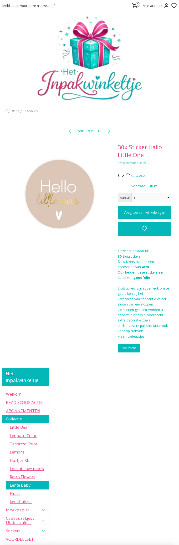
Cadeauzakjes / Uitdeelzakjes (25, 273)
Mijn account (156, 6)
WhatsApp (26, 440)
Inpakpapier (25, 262)
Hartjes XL (19, 212)
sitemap (108, 536)
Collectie (25, 171)
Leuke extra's (25, 342)
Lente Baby (20, 237)
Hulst (15, 246)
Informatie (25, 350)
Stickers (25, 283)
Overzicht (147, 398)
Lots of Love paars (27, 221)
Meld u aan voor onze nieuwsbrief (28, 5)
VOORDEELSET (20, 291)
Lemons (17, 204)
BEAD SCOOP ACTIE (24, 155)
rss (118, 536)
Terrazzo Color (23, 196)
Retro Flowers (22, 229)
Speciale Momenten (25, 323)
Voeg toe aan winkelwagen (153, 222)
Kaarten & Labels (25, 300)
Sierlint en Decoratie (25, 310)
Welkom (13, 146)
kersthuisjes (21, 254)
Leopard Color (23, 188)
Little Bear (19, 179)
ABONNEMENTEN (23, 163)
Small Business (20, 333)
